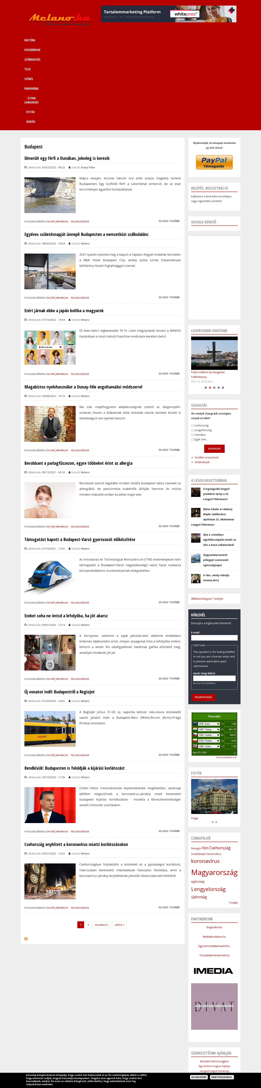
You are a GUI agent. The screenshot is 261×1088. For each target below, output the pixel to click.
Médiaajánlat (120, 1067)
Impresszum (102, 1067)
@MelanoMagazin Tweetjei (207, 517)
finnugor (196, 767)
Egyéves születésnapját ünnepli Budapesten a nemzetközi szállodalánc (86, 153)
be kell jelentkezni (57, 140)
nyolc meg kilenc (192, 588)
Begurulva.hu (214, 845)
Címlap (59, 1059)
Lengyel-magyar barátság (214, 989)
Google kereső (203, 140)
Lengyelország (197, 345)
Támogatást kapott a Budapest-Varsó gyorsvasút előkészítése (79, 458)
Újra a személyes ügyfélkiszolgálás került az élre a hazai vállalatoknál (219, 458)
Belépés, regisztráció (209, 106)
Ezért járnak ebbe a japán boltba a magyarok (64, 229)
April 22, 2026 (200, 671)
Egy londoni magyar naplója (214, 984)
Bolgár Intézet (214, 1008)
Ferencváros (214, 772)
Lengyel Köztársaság (214, 1013)
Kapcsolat (200, 1059)
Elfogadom (199, 1077)
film (205, 766)
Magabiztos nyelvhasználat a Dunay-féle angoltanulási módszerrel (83, 305)
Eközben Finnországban (214, 980)
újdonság (199, 815)
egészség (197, 800)
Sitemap (186, 1059)
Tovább (233, 821)
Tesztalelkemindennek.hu (214, 874)
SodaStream (198, 772)
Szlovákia (193, 349)
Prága (194, 736)
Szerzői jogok (139, 1067)
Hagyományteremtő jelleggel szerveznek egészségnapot (215, 478)
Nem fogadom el (222, 1077)
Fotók (196, 40)
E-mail (191, 547)
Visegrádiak (87, 1059)
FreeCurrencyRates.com (226, 676)
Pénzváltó (214, 635)
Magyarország (214, 791)
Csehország (196, 340)
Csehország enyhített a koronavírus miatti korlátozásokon (76, 763)
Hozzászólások (80, 140)
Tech (119, 1059)
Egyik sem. (192, 354)
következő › (102, 843)
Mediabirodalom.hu (214, 855)
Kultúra (71, 1059)
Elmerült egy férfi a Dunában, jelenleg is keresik (67, 77)
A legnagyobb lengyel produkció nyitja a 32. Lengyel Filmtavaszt (216, 412)
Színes (131, 1059)
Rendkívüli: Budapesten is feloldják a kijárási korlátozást (74, 686)
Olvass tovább (169, 139)
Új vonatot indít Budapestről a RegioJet (59, 610)
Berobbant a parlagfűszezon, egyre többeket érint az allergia (78, 382)
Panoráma (145, 1059)
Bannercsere (158, 1067)
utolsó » (119, 843)
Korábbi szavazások (195, 373)
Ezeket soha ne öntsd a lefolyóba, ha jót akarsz (66, 534)
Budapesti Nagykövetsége (214, 1018)
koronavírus (205, 779)
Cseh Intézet (214, 999)
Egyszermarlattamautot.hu (214, 864)
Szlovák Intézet (214, 1004)
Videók (216, 40)
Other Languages (166, 1059)
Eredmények (189, 376)
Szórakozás (105, 1059)
